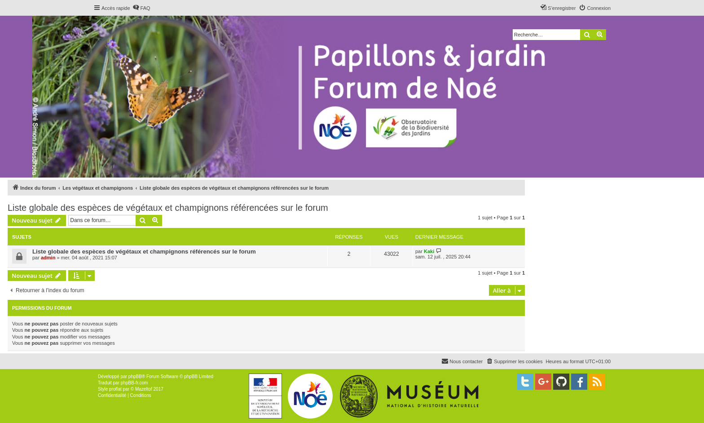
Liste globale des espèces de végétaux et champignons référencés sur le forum (144, 251)
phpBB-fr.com (134, 382)
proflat (115, 389)
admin (48, 257)
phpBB (135, 376)
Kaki (429, 251)
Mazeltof (143, 389)
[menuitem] (141, 8)
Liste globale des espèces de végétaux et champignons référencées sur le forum (168, 208)
